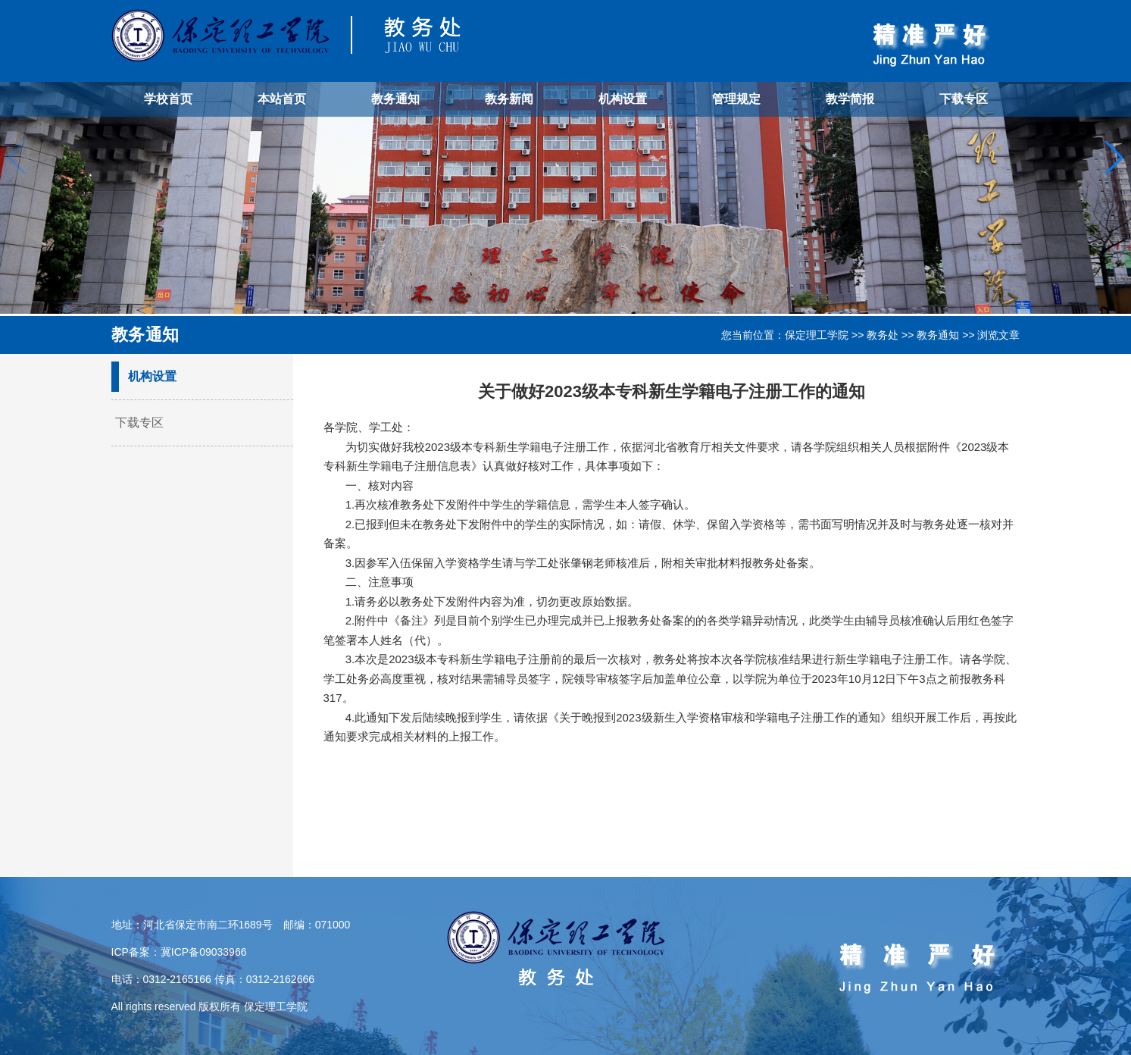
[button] (1113, 157)
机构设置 (622, 98)
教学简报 (850, 98)
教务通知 (395, 98)
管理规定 (736, 98)
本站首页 (282, 98)
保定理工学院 (816, 335)
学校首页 (168, 98)
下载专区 (963, 98)
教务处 (882, 335)
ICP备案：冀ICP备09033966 (179, 952)
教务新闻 (509, 98)
